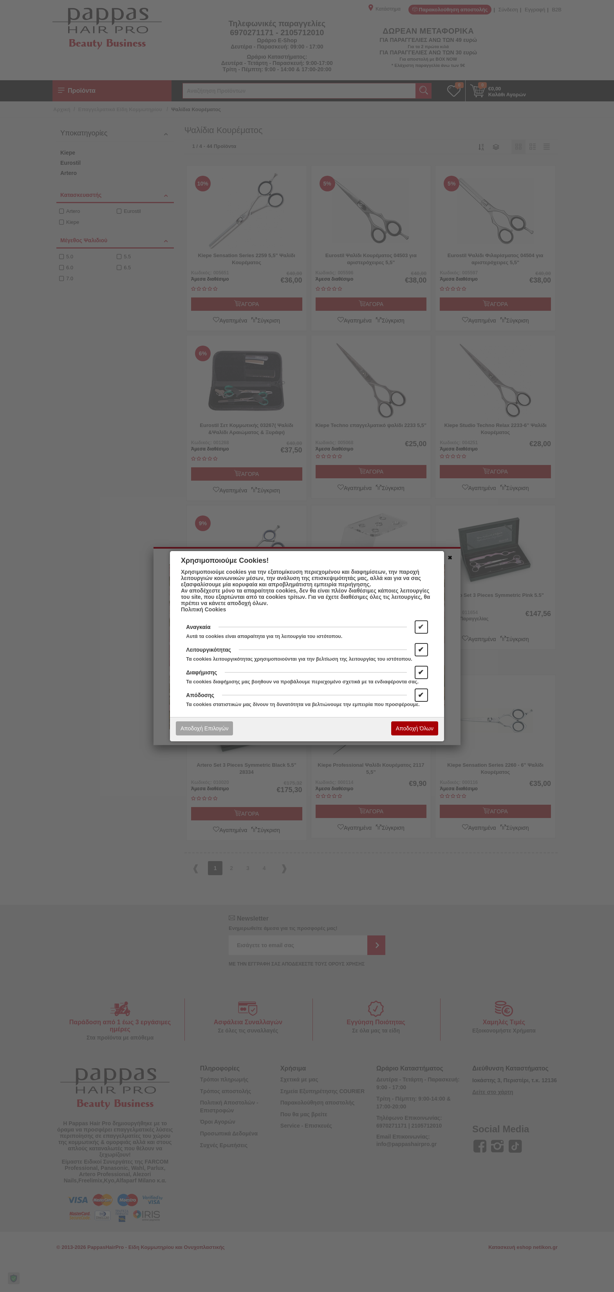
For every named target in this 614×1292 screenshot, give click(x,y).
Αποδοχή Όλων (414, 728)
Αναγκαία (198, 627)
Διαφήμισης (201, 672)
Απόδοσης (200, 695)
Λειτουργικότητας (208, 650)
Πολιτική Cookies (203, 609)
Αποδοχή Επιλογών (204, 728)
